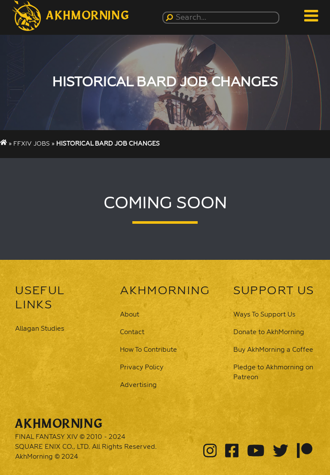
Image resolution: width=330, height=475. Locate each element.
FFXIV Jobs (31, 144)
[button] (70, 15)
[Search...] (222, 17)
